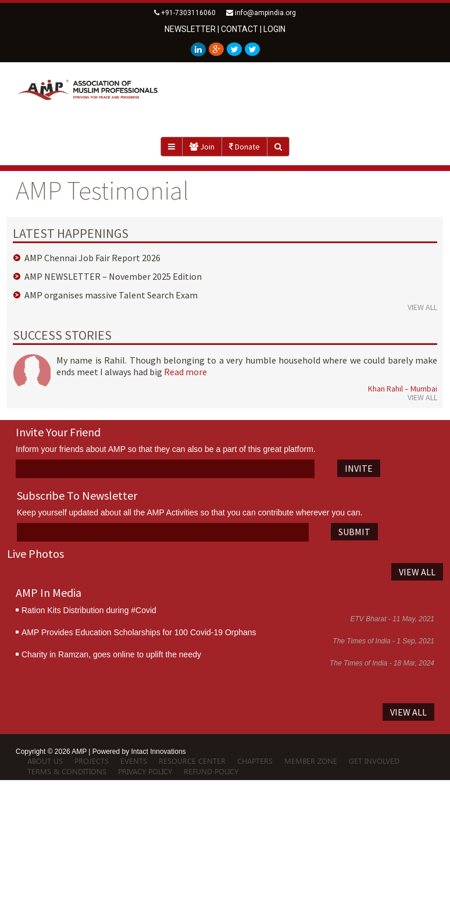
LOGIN (274, 29)
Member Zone (310, 761)
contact (239, 29)
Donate (244, 146)
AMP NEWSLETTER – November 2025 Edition (113, 276)
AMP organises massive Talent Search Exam (111, 295)
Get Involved (374, 761)
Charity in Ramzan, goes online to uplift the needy (111, 654)
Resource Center (192, 761)
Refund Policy (211, 771)
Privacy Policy (145, 771)
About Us (45, 761)
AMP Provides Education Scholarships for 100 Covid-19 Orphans (139, 632)
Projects (91, 761)
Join (202, 146)
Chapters (255, 761)
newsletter (190, 29)
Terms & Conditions (66, 771)
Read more (185, 372)
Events (133, 761)
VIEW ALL (422, 307)
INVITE (359, 468)
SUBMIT (354, 531)
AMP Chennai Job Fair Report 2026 (92, 258)
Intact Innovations (158, 751)
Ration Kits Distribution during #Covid (89, 610)
